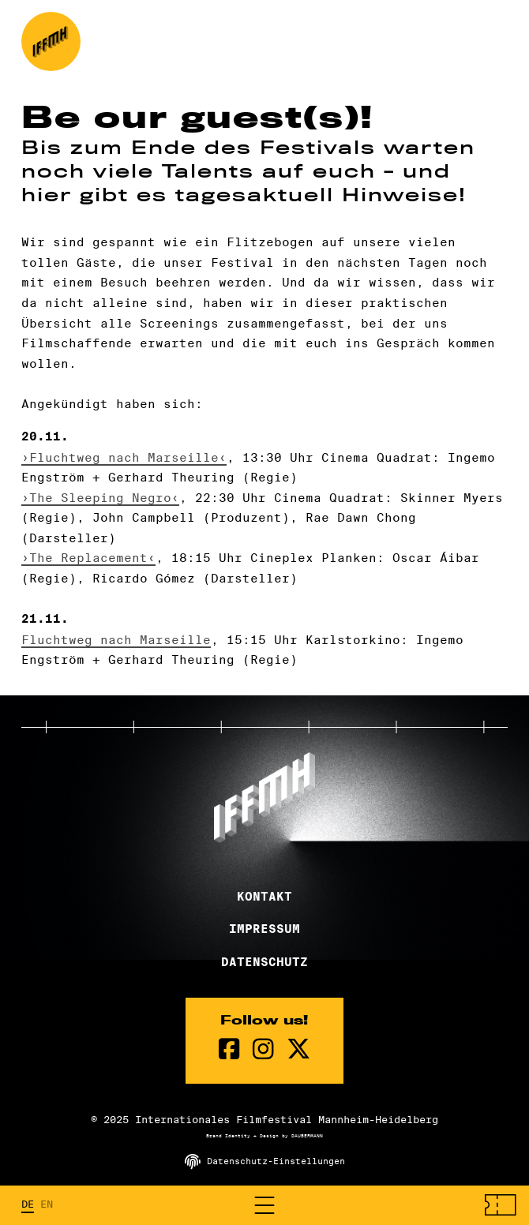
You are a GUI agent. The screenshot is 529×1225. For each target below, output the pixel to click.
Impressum (264, 929)
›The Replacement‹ (88, 557)
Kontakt (264, 897)
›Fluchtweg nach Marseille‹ (124, 457)
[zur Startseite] (51, 41)
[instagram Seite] (263, 1049)
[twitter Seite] (298, 1049)
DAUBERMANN (307, 1136)
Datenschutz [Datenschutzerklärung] (264, 962)
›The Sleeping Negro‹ (100, 497)
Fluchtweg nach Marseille (116, 639)
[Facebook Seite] (229, 1049)
